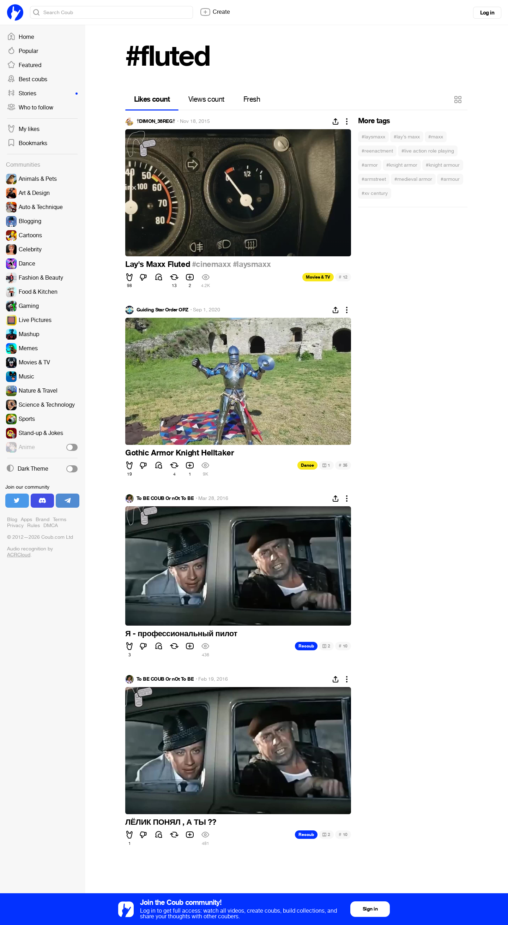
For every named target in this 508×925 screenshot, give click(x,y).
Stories (42, 94)
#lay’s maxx (407, 136)
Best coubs (27, 79)
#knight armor (401, 165)
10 (343, 646)
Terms (59, 519)
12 (343, 277)
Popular (22, 51)
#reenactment (377, 151)
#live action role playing (427, 151)
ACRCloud (18, 554)
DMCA (50, 525)
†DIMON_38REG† (156, 121)
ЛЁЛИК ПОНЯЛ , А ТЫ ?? (170, 822)
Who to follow (30, 108)
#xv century (375, 193)
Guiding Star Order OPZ (162, 310)
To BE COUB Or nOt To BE (165, 498)
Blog (12, 519)
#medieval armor (413, 179)
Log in (487, 12)
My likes (23, 129)
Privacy (15, 525)
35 (343, 465)
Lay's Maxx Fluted (158, 264)
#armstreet (374, 179)
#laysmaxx (373, 136)
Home (20, 37)
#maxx (435, 136)
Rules (33, 525)
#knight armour (443, 165)
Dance (307, 465)
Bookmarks (27, 143)
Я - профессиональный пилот (181, 634)
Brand (42, 519)
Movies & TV (318, 277)
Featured (24, 65)
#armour (450, 179)
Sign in (370, 909)
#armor (370, 165)
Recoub (306, 646)
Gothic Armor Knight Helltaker (179, 453)
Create (215, 12)
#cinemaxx (211, 264)
